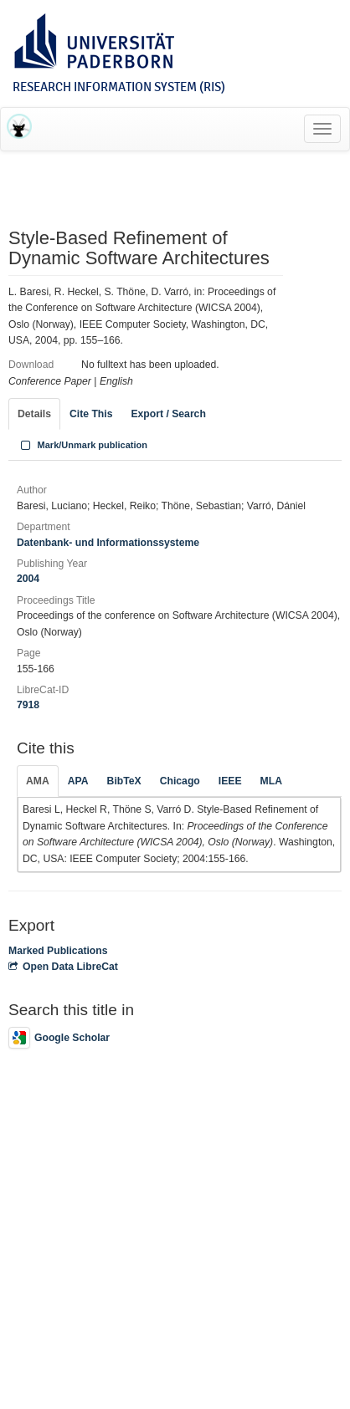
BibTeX (124, 781)
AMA (37, 781)
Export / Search (168, 414)
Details (34, 414)
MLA (271, 781)
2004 (28, 579)
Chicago (180, 781)
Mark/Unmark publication (82, 445)
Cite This (90, 414)
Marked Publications (58, 951)
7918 (28, 705)
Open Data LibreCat (63, 967)
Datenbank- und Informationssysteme (108, 543)
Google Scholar (59, 1038)
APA (78, 781)
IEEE (230, 781)
